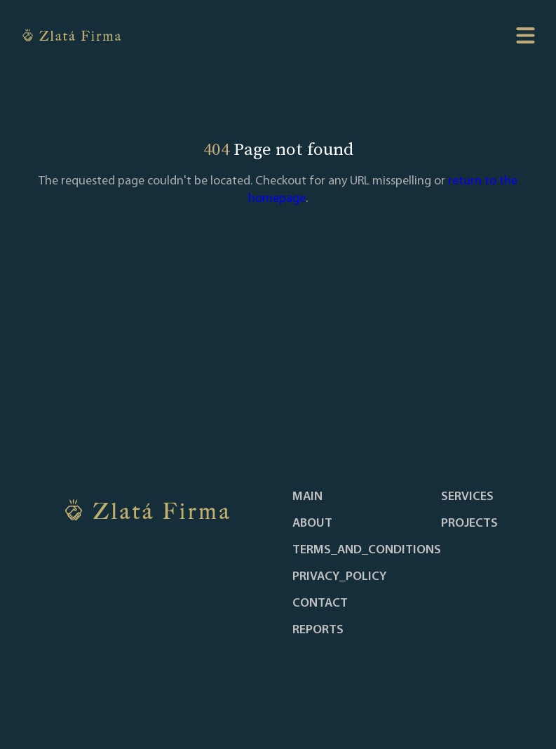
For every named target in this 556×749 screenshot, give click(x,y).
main (307, 497)
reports (318, 630)
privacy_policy (339, 577)
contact (320, 604)
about (312, 524)
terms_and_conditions (366, 550)
